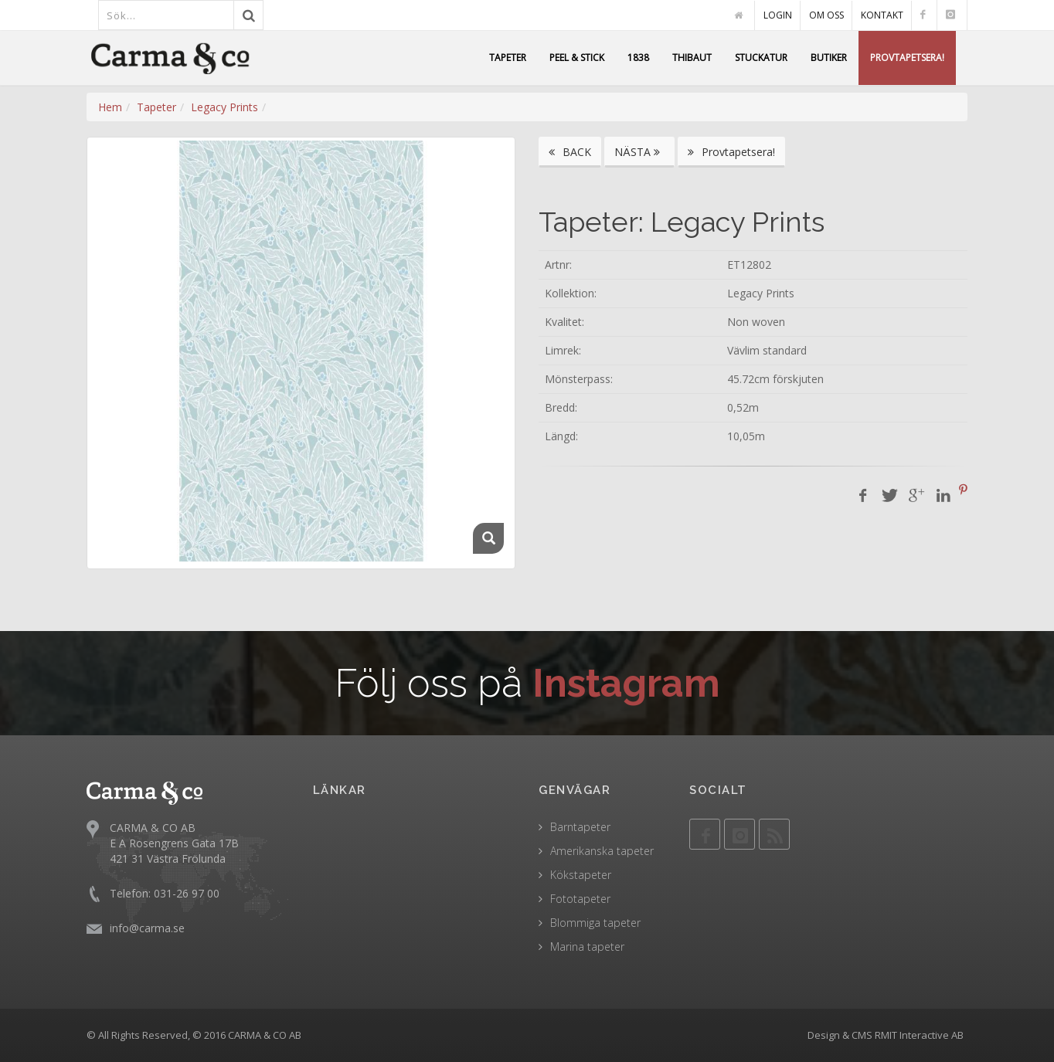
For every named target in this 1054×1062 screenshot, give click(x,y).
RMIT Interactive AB (919, 1035)
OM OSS (826, 15)
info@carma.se (147, 928)
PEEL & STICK (576, 57)
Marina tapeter (587, 946)
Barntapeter (580, 826)
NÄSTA (639, 151)
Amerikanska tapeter (602, 850)
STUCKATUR (761, 57)
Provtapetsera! (731, 151)
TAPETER (507, 57)
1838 (638, 57)
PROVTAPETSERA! (907, 57)
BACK (570, 151)
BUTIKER (829, 57)
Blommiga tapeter (595, 922)
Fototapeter (580, 898)
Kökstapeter (580, 874)
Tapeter (156, 107)
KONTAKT (882, 15)
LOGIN (777, 15)
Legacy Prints (224, 107)
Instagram (626, 683)
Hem (110, 107)
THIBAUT (692, 57)
